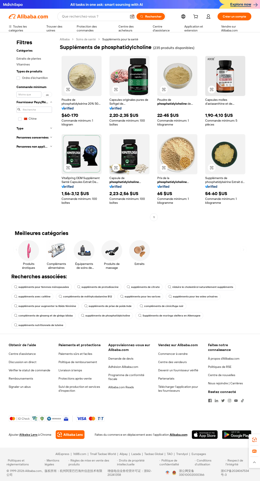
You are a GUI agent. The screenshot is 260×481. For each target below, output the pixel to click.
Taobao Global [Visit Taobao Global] (153, 454)
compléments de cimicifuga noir (162, 306)
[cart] (196, 17)
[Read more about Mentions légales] (56, 462)
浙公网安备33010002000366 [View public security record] (191, 472)
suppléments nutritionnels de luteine (38, 325)
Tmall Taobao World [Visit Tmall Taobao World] (103, 454)
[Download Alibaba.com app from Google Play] (236, 434)
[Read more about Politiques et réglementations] (24, 462)
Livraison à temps (70, 370)
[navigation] (33, 129)
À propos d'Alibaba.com (223, 358)
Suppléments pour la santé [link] (120, 39)
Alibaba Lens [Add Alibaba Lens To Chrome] (28, 434)
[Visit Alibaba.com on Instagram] (229, 401)
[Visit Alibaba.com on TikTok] (242, 401)
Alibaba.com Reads (121, 387)
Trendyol (182, 454)
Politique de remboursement (77, 362)
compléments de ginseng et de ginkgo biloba (43, 315)
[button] (132, 16)
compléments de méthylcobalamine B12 (85, 296)
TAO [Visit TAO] (169, 454)
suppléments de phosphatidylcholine (105, 315)
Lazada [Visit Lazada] (136, 454)
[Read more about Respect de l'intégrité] (240, 462)
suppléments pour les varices (140, 296)
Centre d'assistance (22, 353)
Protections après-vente (75, 378)
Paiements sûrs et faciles (75, 353)
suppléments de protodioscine (98, 287)
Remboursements (21, 378)
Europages (199, 454)
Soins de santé (86, 39)
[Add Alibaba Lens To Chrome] (70, 434)
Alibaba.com (178, 434)
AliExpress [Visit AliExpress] (62, 454)
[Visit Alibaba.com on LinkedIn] (216, 401)
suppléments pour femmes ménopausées (41, 287)
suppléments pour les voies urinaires (193, 296)
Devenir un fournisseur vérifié (178, 370)
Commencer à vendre (173, 353)
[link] (254, 439)
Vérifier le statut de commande (29, 370)
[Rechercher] (150, 16)
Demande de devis (120, 358)
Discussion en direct (22, 362)
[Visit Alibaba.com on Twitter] (223, 401)
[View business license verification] (167, 473)
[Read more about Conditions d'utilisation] (209, 462)
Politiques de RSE (219, 366)
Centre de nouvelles (221, 375)
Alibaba (65, 39)
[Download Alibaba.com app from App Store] (205, 434)
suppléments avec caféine (32, 296)
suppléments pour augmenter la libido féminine (45, 306)
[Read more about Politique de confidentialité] (176, 462)
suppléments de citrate (143, 287)
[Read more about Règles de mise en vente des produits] (92, 462)
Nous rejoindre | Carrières (225, 383)
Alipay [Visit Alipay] (124, 454)
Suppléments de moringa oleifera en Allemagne (169, 315)
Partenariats (166, 378)
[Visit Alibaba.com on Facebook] (210, 401)
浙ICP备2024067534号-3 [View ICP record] (235, 472)
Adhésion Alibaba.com (123, 366)
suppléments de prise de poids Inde (108, 306)
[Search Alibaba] (94, 16)
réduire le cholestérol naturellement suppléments (200, 287)
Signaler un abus (20, 386)
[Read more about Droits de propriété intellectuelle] (137, 462)
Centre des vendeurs (172, 362)
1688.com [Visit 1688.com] (79, 454)
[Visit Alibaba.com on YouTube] (236, 401)
